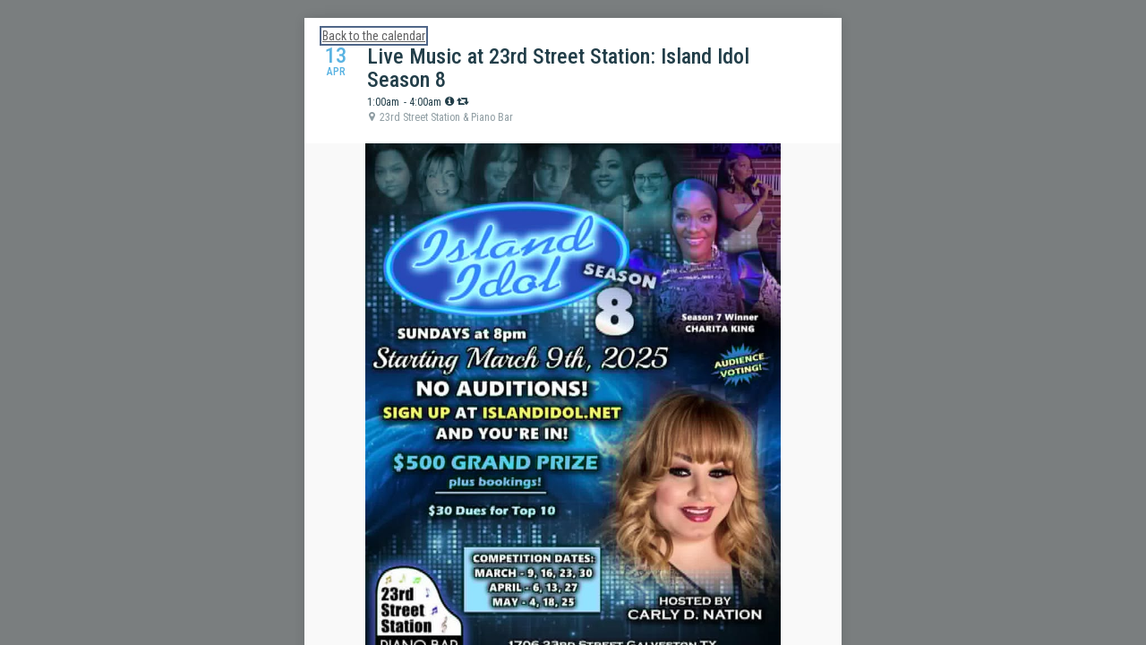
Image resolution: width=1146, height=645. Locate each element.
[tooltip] (449, 101)
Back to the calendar (373, 36)
